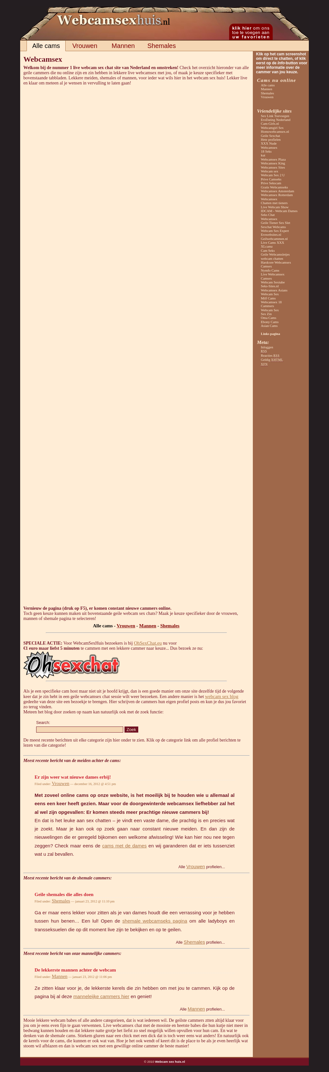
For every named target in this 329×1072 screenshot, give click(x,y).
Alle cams (46, 45)
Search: (43, 722)
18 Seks (266, 151)
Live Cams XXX (272, 242)
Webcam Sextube (273, 282)
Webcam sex (269, 171)
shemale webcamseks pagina (154, 921)
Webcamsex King (273, 163)
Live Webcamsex (273, 274)
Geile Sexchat (270, 136)
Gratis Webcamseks (274, 187)
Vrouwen (84, 45)
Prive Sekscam (271, 183)
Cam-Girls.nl (270, 123)
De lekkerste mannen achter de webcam (75, 970)
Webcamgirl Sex (272, 128)
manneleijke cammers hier (101, 996)
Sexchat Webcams (273, 227)
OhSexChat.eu (148, 643)
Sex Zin (266, 314)
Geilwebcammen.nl (274, 239)
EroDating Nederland (275, 120)
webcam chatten (272, 258)
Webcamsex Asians (274, 290)
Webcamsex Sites (273, 167)
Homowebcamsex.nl (275, 131)
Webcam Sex (270, 294)
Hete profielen (271, 139)
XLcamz (267, 246)
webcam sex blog (221, 696)
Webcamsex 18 (271, 302)
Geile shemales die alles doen (64, 894)
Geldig (272, 359)
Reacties (270, 355)
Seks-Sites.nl (270, 286)
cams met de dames (124, 845)
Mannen (123, 45)
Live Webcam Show (275, 207)
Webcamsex (269, 147)
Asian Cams (269, 326)
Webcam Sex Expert (275, 231)
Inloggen (267, 347)
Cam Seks (268, 250)
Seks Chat (268, 215)
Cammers (267, 306)
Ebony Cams (269, 322)
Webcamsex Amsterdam (277, 191)
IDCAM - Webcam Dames (279, 211)
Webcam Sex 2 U (273, 175)
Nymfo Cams (270, 270)
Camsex (266, 266)
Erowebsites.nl (271, 234)
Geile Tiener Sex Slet (275, 223)
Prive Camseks (271, 179)
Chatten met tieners (274, 203)
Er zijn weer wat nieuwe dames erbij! (73, 777)
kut (263, 155)
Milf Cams (268, 298)
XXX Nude (269, 143)
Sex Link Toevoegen (275, 116)
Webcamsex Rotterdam (277, 195)
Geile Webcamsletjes (275, 254)
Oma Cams (268, 318)
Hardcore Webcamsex (276, 262)
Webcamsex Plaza (273, 159)
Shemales (162, 45)
